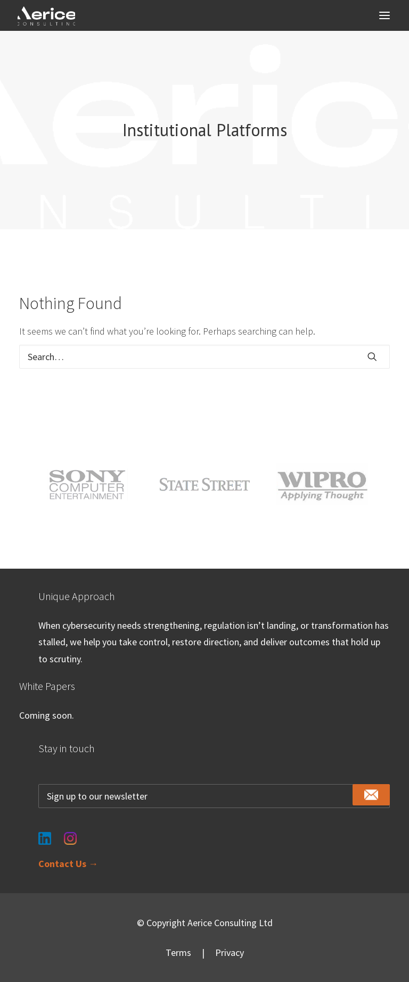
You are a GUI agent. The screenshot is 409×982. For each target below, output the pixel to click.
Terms (178, 952)
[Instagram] (70, 832)
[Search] (204, 357)
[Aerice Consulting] (46, 16)
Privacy (229, 952)
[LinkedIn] (44, 832)
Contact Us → (68, 864)
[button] (384, 15)
